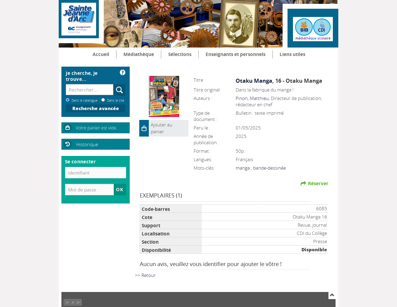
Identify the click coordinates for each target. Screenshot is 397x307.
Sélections (179, 54)
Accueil (101, 54)
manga (243, 168)
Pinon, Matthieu (252, 98)
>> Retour (145, 275)
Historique (87, 144)
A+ (78, 302)
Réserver (318, 183)
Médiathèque (138, 54)
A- (67, 302)
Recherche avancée (95, 108)
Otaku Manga (254, 80)
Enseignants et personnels (235, 54)
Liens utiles (292, 54)
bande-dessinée (269, 168)
